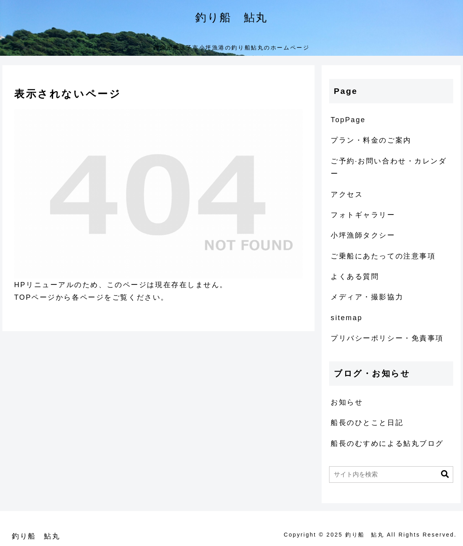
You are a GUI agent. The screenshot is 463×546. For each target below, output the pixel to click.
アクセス (347, 194)
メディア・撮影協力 (367, 297)
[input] (391, 474)
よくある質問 (355, 276)
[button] (445, 474)
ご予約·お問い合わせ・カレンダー (389, 167)
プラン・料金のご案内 (371, 140)
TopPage (348, 120)
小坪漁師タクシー (363, 235)
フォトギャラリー (363, 215)
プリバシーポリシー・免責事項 (387, 338)
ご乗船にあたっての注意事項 (383, 256)
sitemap (346, 318)
